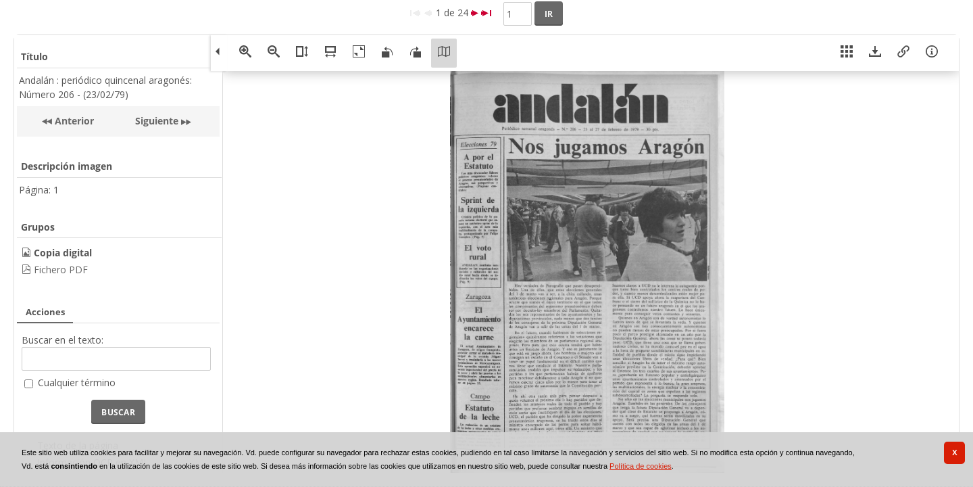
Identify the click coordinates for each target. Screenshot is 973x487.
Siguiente (156, 120)
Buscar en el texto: (62, 339)
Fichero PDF (61, 269)
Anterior (73, 120)
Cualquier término (77, 382)
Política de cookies (640, 466)
